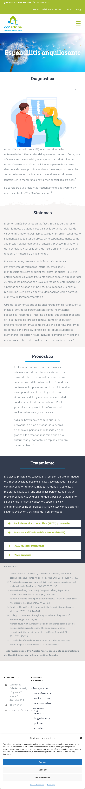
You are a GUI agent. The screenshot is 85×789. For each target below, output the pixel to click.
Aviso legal (51, 785)
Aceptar (42, 762)
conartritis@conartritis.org (18, 710)
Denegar (42, 770)
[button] (80, 738)
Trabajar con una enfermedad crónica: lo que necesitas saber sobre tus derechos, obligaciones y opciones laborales (42, 708)
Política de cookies (37, 785)
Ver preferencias (42, 777)
